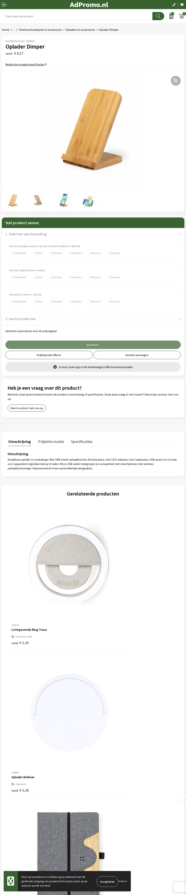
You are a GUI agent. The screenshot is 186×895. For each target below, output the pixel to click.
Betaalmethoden (12, 823)
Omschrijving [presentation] (19, 440)
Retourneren (10, 828)
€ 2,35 (20, 606)
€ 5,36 (105, 606)
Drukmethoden (104, 778)
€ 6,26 (20, 719)
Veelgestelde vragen (107, 767)
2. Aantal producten (20, 318)
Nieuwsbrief (102, 761)
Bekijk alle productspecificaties (26, 64)
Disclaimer (101, 828)
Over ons (100, 756)
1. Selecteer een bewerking (26, 234)
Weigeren (123, 881)
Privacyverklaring (105, 823)
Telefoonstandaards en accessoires (40, 29)
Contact (7, 812)
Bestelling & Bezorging (16, 817)
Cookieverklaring (105, 817)
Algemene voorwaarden (109, 812)
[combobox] (77, 16)
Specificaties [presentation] (77, 440)
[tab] (19, 441)
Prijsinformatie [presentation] (48, 440)
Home (5, 29)
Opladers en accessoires (80, 29)
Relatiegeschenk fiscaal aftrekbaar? (117, 772)
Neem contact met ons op (27, 408)
